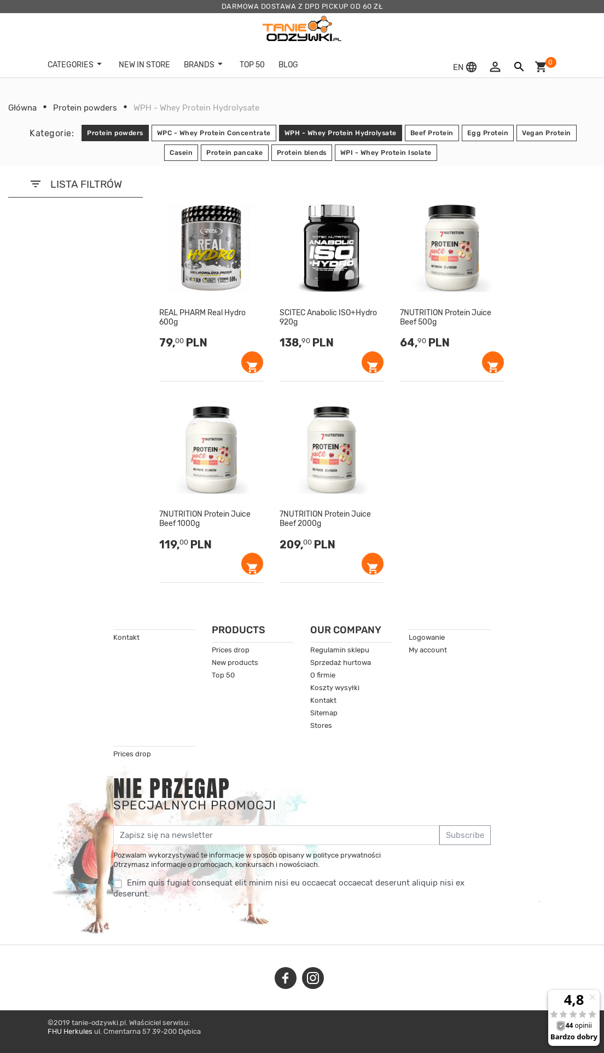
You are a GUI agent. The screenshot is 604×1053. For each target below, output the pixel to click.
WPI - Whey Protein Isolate (386, 153)
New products (235, 662)
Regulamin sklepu (339, 650)
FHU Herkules (70, 1031)
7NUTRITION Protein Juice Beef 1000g (205, 519)
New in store (144, 65)
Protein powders (115, 133)
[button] (466, 67)
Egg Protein (488, 133)
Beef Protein (432, 133)
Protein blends (302, 153)
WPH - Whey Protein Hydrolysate (340, 133)
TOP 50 (252, 65)
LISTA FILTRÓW (75, 183)
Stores (321, 725)
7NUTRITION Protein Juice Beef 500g (445, 318)
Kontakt (126, 637)
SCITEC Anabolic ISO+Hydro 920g (328, 318)
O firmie (322, 675)
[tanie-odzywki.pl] (302, 28)
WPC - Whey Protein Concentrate (214, 133)
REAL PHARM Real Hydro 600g (202, 318)
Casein (181, 153)
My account (428, 650)
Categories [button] (76, 65)
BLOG (288, 65)
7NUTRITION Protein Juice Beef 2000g (325, 519)
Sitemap (324, 713)
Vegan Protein (546, 133)
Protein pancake (234, 153)
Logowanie (427, 637)
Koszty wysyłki (334, 688)
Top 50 (223, 675)
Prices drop (230, 650)
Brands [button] (205, 65)
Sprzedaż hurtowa (340, 662)
